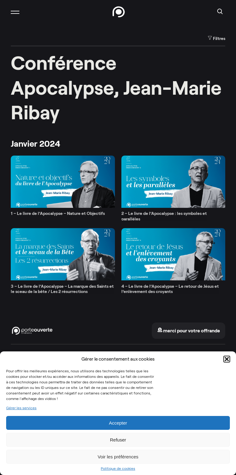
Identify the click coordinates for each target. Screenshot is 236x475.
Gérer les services (21, 408)
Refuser (118, 439)
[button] (227, 359)
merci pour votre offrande (188, 330)
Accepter (118, 423)
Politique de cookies (118, 468)
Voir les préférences (118, 456)
